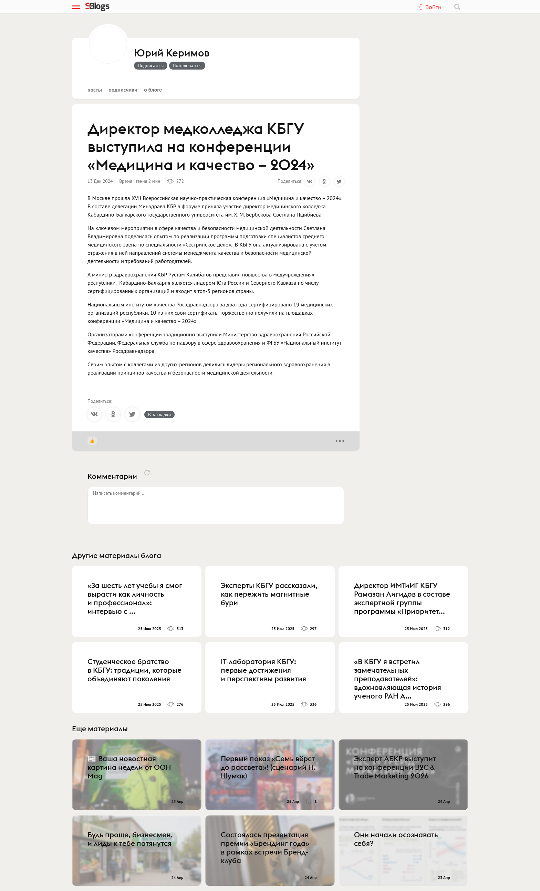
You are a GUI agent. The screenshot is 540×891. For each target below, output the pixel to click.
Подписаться (151, 65)
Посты (94, 89)
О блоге (153, 89)
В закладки (159, 414)
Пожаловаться (187, 65)
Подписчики (122, 89)
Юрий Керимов (171, 53)
